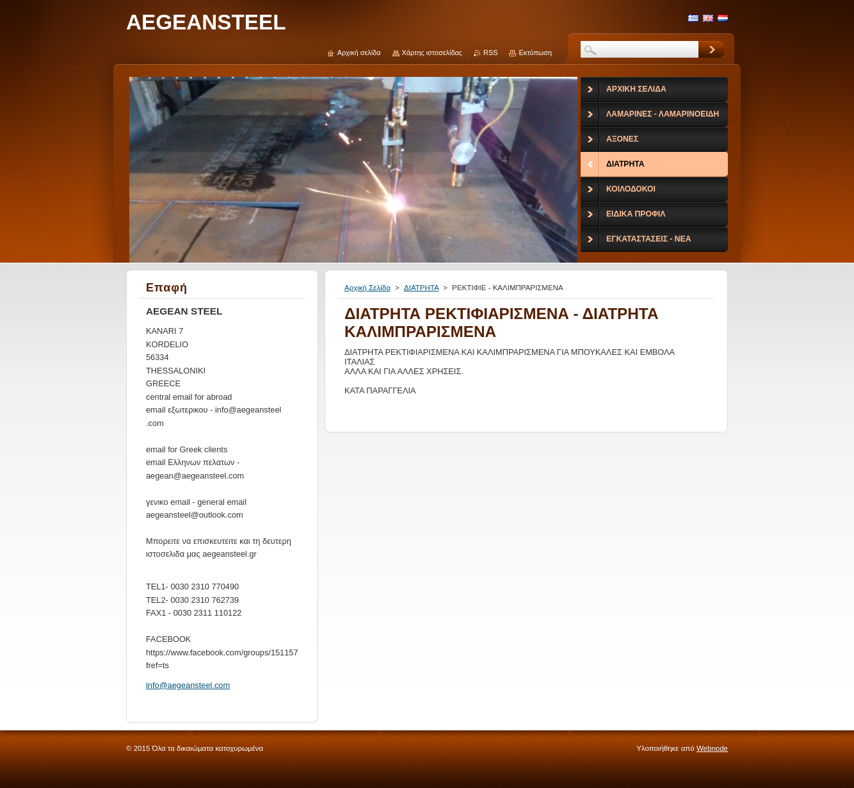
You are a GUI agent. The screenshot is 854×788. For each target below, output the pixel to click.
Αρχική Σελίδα (367, 287)
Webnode (712, 748)
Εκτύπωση (535, 52)
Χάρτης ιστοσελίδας (432, 52)
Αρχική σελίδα (359, 52)
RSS (490, 52)
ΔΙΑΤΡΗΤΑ (421, 287)
